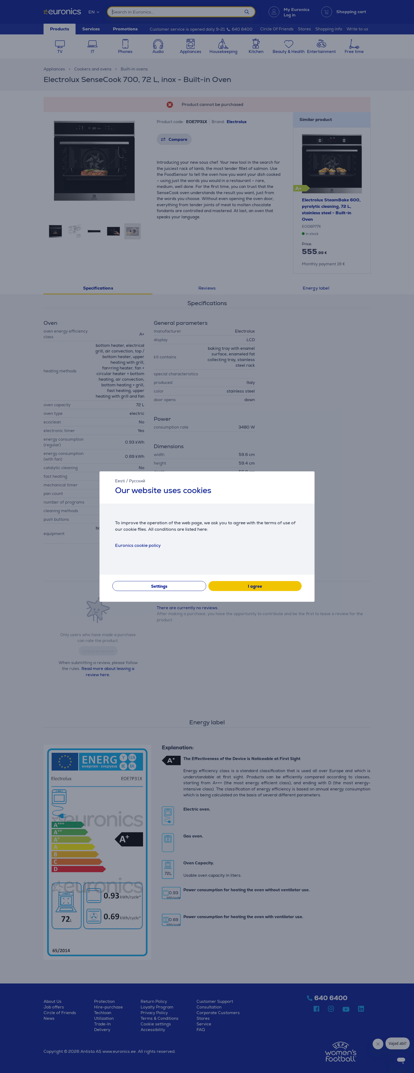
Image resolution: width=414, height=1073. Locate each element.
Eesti (120, 480)
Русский (137, 480)
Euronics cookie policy (138, 545)
